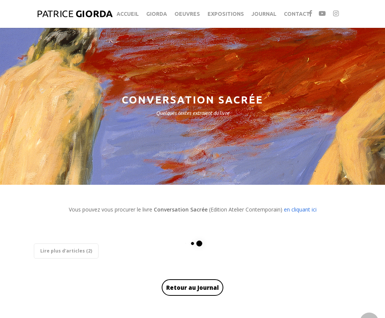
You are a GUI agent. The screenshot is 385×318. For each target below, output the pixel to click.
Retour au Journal (192, 287)
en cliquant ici (300, 209)
